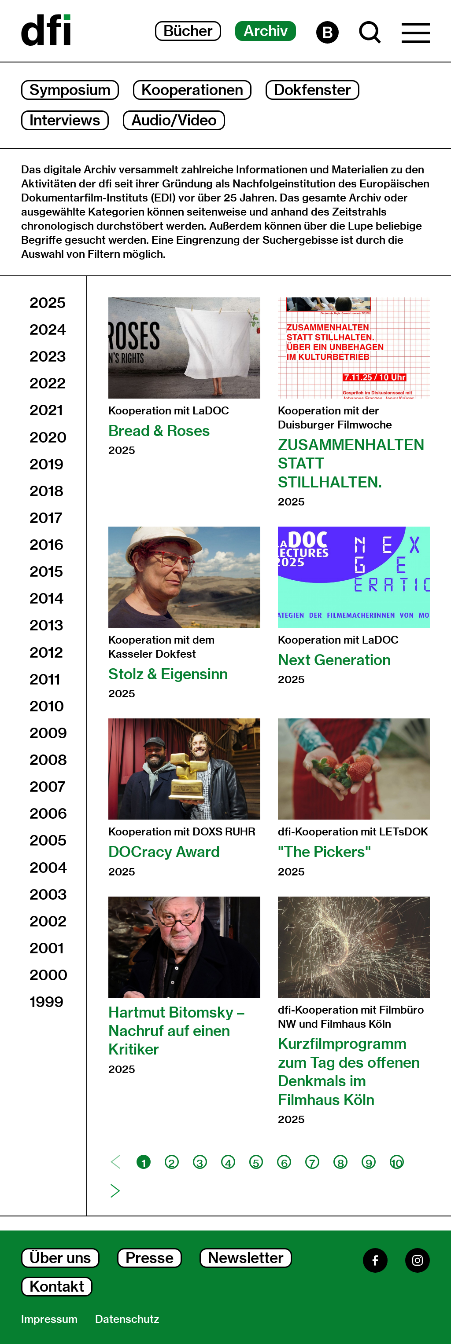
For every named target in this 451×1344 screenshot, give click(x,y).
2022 (48, 383)
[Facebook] (375, 1260)
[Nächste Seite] (115, 1191)
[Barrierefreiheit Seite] (327, 32)
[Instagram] (417, 1260)
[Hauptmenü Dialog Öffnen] (416, 35)
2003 (48, 894)
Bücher (188, 31)
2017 (46, 518)
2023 (48, 356)
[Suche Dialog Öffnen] (370, 32)
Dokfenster (312, 90)
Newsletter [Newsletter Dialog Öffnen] (246, 1258)
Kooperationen (192, 90)
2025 (48, 302)
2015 (46, 571)
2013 (46, 625)
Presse (150, 1258)
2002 (48, 921)
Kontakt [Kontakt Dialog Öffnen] (57, 1286)
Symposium (70, 90)
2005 (48, 840)
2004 (48, 867)
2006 (48, 813)
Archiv (266, 31)
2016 (46, 544)
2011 (45, 679)
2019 (46, 464)
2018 (46, 491)
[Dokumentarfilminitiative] (45, 31)
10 (397, 1163)
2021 (46, 410)
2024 (48, 329)
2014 (46, 598)
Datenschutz (127, 1319)
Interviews (65, 120)
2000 (48, 975)
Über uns (60, 1258)
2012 (46, 652)
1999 (46, 1002)
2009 (48, 733)
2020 (48, 437)
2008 (48, 760)
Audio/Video (174, 120)
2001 (47, 948)
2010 (47, 706)
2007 (48, 786)
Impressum (49, 1319)
